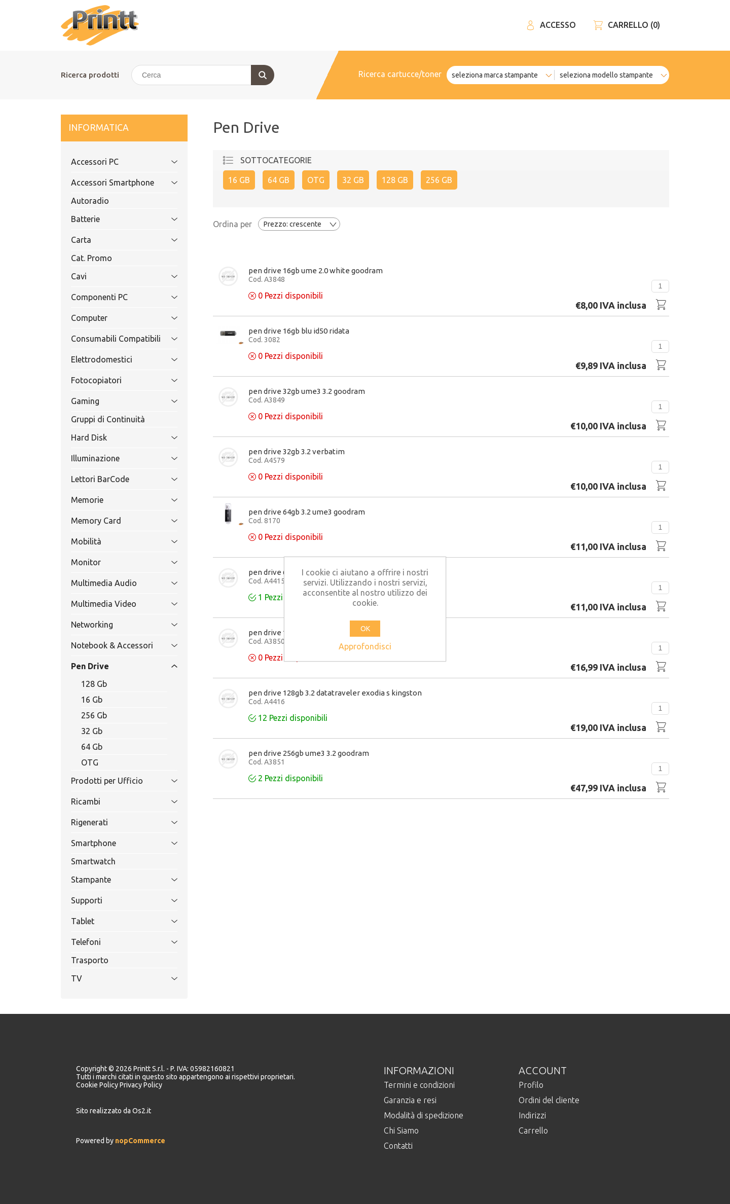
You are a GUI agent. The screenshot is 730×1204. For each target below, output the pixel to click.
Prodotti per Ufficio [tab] (113, 781)
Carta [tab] (113, 240)
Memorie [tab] (113, 500)
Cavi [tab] (113, 276)
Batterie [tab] (113, 219)
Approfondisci (365, 646)
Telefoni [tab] (113, 942)
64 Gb (91, 746)
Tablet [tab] (113, 921)
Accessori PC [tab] (113, 162)
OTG (89, 762)
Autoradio (90, 200)
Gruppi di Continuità (108, 419)
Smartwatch (93, 861)
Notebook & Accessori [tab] (113, 645)
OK (365, 629)
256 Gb (94, 715)
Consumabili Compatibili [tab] (116, 339)
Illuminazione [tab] (113, 458)
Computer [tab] (113, 318)
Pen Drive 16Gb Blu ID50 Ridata (298, 330)
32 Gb (91, 731)
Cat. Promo (91, 258)
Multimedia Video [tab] (113, 604)
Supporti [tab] (113, 900)
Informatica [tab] (113, 128)
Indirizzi (532, 1115)
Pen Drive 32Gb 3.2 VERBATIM (296, 451)
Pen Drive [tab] (113, 666)
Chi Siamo (401, 1130)
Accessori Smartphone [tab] (113, 182)
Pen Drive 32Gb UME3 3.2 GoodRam (306, 391)
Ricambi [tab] (113, 801)
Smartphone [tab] (113, 843)
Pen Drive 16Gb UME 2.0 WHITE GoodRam (315, 270)
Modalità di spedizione (423, 1115)
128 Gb (94, 683)
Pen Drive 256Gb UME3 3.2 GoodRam (308, 753)
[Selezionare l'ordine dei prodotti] (299, 224)
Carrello (533, 1130)
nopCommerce (139, 1141)
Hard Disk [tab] (113, 437)
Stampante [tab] (113, 879)
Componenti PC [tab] (113, 297)
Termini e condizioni (419, 1084)
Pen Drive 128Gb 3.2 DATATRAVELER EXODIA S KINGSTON (335, 692)
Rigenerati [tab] (113, 822)
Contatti (398, 1145)
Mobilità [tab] (113, 541)
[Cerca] (202, 75)
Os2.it (141, 1111)
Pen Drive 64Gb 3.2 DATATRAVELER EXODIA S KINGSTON (333, 572)
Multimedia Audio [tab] (113, 583)
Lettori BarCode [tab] (113, 479)
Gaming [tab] (113, 401)
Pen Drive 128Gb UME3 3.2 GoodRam (308, 632)
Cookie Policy (98, 1085)
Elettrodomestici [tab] (113, 359)
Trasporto (89, 960)
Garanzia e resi (410, 1100)
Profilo (531, 1084)
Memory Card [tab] (113, 520)
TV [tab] (113, 978)
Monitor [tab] (113, 562)
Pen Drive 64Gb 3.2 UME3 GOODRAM (306, 511)
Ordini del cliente (549, 1100)
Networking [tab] (113, 624)
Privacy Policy (141, 1085)
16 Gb (91, 699)
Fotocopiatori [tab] (113, 380)
